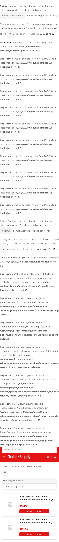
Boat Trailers (26, 466)
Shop (14, 466)
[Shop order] (29, 486)
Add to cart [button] (34, 511)
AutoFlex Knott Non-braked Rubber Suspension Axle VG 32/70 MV (37, 522)
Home (5, 466)
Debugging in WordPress (46, 249)
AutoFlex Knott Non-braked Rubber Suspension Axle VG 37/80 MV (37, 499)
